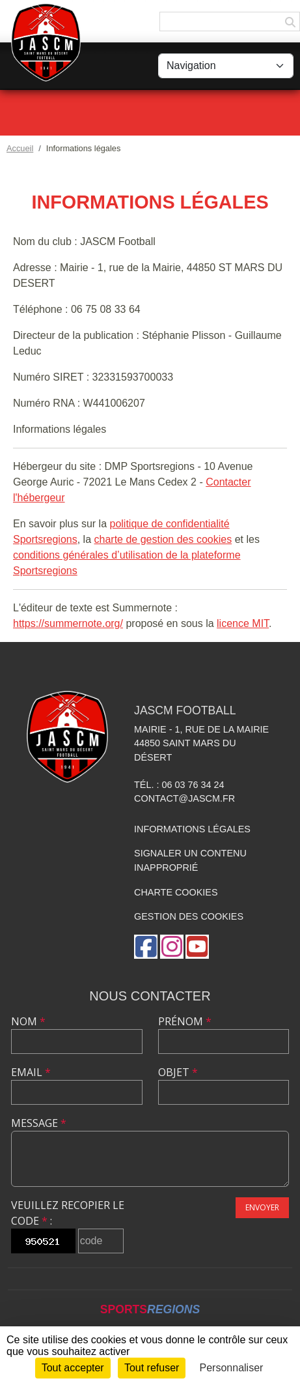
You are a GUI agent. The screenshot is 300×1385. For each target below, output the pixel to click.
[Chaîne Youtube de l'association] (197, 947)
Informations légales (192, 829)
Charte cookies (175, 892)
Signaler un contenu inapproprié (190, 860)
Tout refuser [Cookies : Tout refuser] (151, 1367)
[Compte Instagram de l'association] (172, 947)
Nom (28, 1021)
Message (38, 1123)
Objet (178, 1072)
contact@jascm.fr (184, 798)
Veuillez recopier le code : (67, 1213)
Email (31, 1072)
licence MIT (243, 623)
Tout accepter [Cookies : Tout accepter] (73, 1367)
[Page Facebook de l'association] (145, 947)
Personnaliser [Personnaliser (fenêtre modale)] (232, 1367)
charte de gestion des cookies (163, 539)
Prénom (184, 1021)
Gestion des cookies (188, 916)
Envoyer (262, 1207)
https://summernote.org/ (68, 623)
